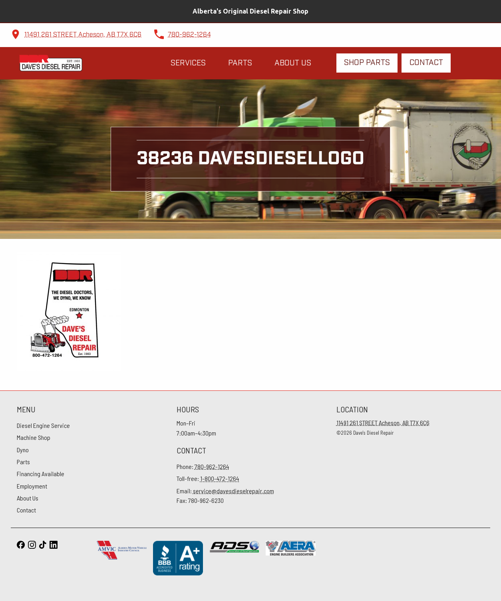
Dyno (23, 449)
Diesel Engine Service (43, 425)
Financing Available (40, 473)
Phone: (203, 466)
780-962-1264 (189, 35)
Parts (240, 63)
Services (188, 63)
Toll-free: (208, 478)
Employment (32, 486)
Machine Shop (33, 437)
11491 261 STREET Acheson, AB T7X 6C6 (82, 35)
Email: (225, 491)
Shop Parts (367, 63)
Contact (426, 63)
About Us (292, 63)
